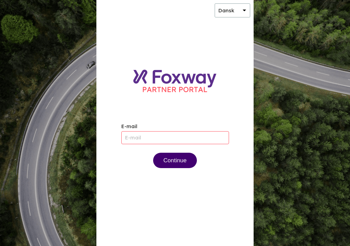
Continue (175, 160)
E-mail (129, 126)
